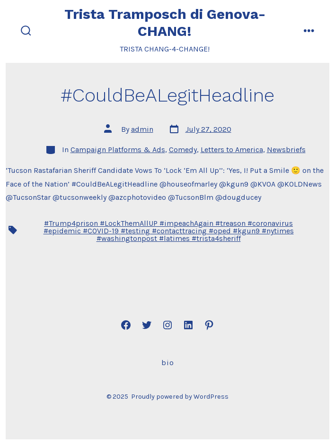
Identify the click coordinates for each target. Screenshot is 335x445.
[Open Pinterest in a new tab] (209, 325)
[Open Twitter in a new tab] (146, 325)
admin (142, 129)
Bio (167, 362)
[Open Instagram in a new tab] (167, 325)
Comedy (183, 149)
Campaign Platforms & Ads (118, 149)
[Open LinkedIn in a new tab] (188, 325)
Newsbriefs (286, 149)
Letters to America (232, 149)
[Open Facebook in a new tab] (125, 325)
